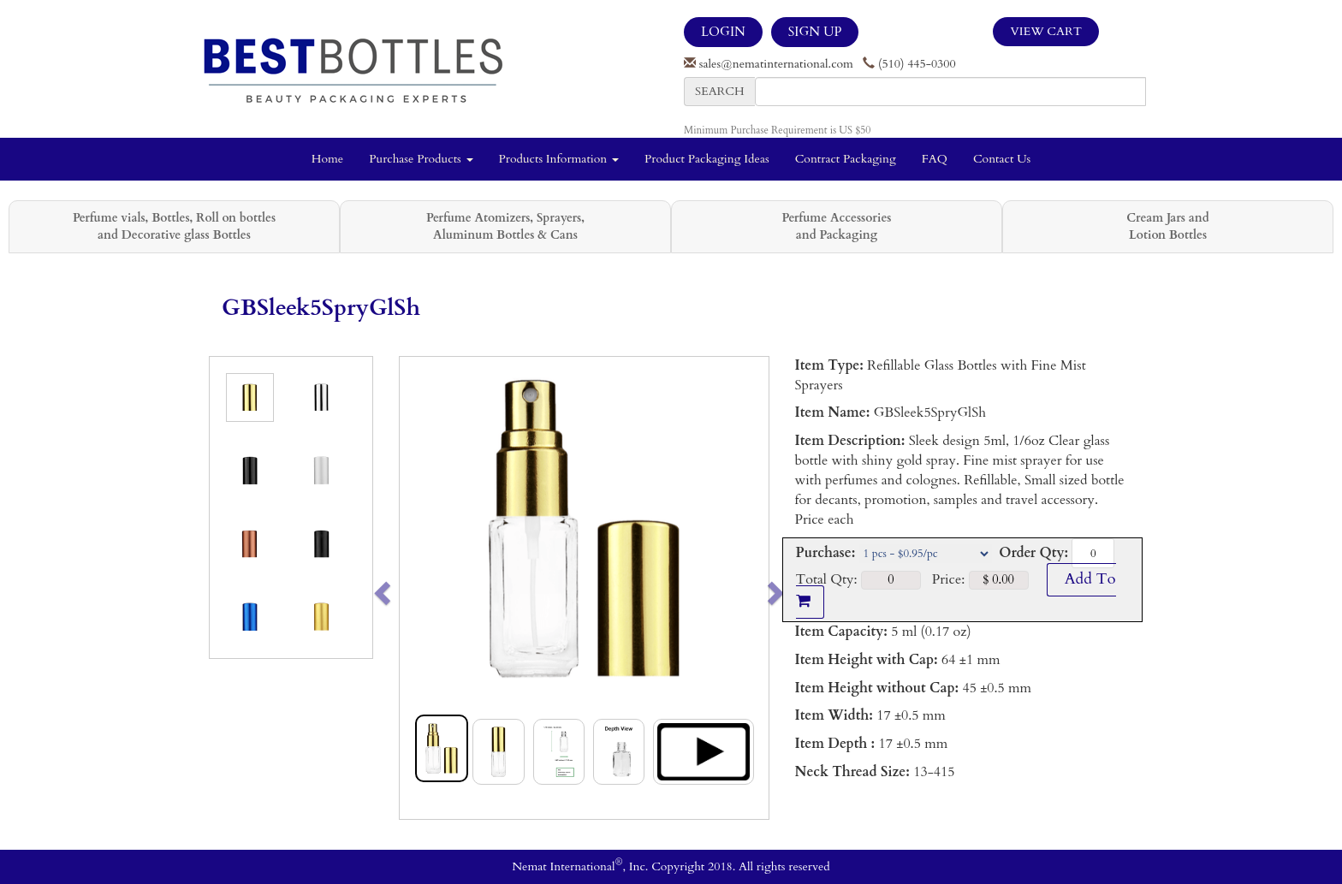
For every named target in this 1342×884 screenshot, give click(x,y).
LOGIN (723, 31)
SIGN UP (814, 31)
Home (327, 159)
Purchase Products (420, 159)
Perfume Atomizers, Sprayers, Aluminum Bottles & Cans (505, 226)
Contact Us (1001, 159)
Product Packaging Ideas (706, 159)
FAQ (934, 159)
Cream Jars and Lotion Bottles (1167, 226)
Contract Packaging (845, 159)
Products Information (559, 159)
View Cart (1046, 31)
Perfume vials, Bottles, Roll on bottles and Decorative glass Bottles (174, 226)
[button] (418, 588)
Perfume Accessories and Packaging (836, 226)
